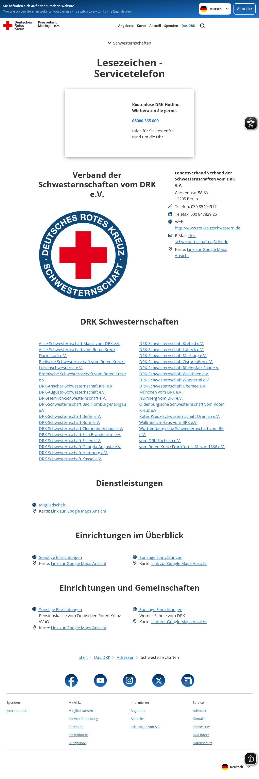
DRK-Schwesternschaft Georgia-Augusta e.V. (80, 446)
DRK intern (201, 735)
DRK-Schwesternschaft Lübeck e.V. (171, 349)
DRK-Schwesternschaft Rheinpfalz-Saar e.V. (179, 367)
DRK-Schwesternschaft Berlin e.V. (70, 416)
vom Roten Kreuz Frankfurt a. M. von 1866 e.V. (182, 446)
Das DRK (188, 25)
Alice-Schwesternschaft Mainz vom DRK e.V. (79, 343)
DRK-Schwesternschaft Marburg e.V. (173, 355)
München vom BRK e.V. (160, 392)
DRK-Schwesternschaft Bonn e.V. (69, 422)
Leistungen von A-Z (145, 727)
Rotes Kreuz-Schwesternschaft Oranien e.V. (179, 416)
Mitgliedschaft (52, 505)
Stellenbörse (78, 735)
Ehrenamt (76, 727)
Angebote (126, 25)
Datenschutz (202, 743)
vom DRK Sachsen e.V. (160, 440)
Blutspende (77, 743)
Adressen (200, 710)
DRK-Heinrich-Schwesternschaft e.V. (72, 398)
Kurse (141, 25)
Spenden (171, 25)
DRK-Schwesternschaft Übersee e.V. (172, 386)
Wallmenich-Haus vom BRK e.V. (168, 422)
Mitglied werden (81, 710)
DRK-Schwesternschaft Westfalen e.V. (174, 374)
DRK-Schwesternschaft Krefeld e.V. (171, 343)
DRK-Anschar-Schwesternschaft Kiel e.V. (76, 386)
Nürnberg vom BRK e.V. (161, 398)
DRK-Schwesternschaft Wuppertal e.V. (174, 380)
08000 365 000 (145, 120)
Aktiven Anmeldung (83, 718)
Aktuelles (137, 718)
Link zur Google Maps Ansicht (78, 511)
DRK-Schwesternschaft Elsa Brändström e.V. (80, 434)
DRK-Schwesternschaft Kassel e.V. (70, 459)
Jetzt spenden (16, 710)
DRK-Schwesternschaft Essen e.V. (70, 440)
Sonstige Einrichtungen (60, 557)
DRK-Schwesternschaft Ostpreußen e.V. (176, 361)
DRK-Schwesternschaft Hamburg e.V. (73, 452)
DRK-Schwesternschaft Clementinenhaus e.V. (81, 428)
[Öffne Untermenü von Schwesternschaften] (129, 39)
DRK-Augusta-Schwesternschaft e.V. (72, 392)
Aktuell (155, 25)
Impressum (201, 727)
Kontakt (199, 718)
